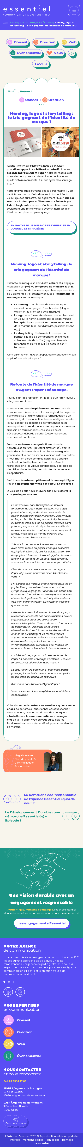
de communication (22, 948)
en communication (21, 1007)
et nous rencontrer (22, 1072)
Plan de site (53, 1140)
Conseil (48, 22)
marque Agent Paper (32, 173)
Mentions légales (33, 1140)
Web (72, 42)
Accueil (13, 22)
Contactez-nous (15, 1121)
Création (47, 42)
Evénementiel (29, 53)
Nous (58, 53)
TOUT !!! (40, 63)
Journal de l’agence (31, 22)
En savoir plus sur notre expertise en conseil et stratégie (40, 227)
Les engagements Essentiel (41, 923)
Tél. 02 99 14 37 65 (14, 1081)
